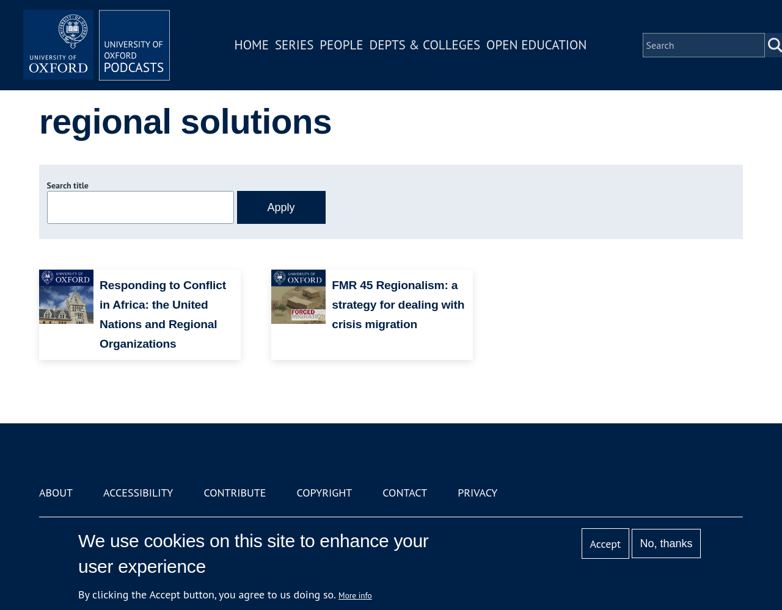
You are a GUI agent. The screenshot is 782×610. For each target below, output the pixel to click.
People (341, 45)
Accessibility (138, 493)
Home (252, 45)
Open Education (536, 45)
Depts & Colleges (425, 45)
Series (294, 45)
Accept (605, 544)
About (56, 493)
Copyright (324, 493)
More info (355, 595)
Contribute (234, 493)
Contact (404, 493)
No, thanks (666, 543)
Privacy (477, 493)
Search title (68, 185)
